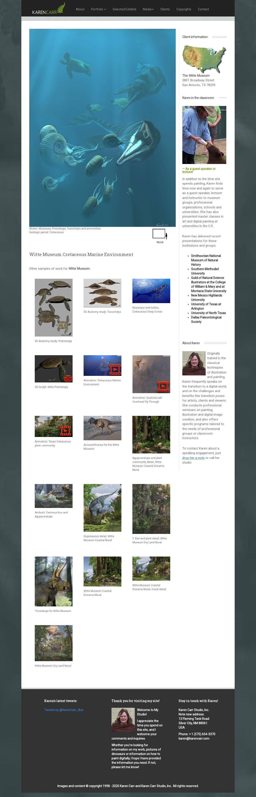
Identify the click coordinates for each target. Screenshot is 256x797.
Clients (165, 9)
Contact (203, 9)
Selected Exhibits (124, 9)
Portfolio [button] (98, 9)
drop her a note (193, 458)
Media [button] (148, 9)
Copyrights (183, 9)
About (80, 9)
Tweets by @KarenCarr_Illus (63, 710)
